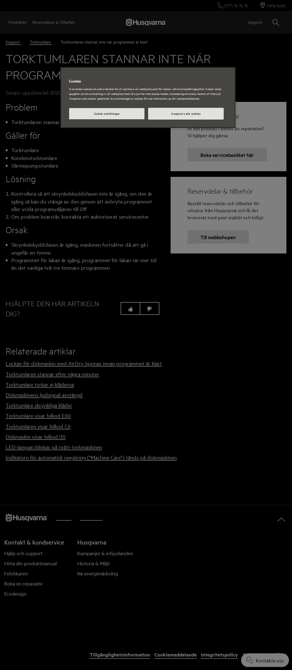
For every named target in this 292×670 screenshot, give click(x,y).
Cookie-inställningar (107, 113)
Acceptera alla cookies (186, 113)
